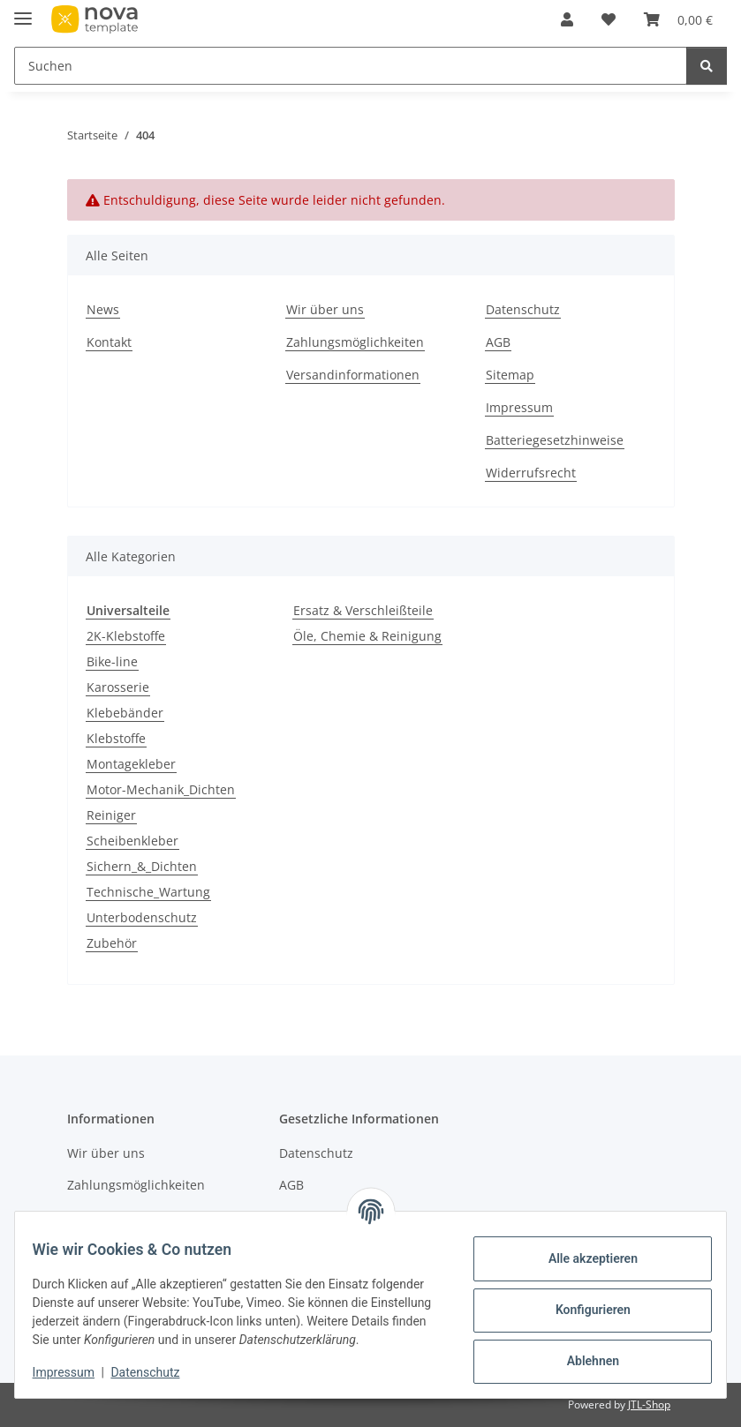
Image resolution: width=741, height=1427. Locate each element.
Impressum (74, 1374)
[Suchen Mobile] (350, 66)
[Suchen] (706, 66)
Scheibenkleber (132, 840)
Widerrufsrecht (531, 472)
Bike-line (112, 661)
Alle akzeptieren (581, 1250)
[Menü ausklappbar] (23, 11)
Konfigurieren (581, 1302)
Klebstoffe (116, 738)
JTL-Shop (649, 1404)
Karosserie (118, 687)
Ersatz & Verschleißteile (363, 610)
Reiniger (111, 815)
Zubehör (112, 943)
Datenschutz (156, 1374)
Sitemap (510, 374)
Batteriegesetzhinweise (555, 440)
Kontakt (109, 342)
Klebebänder (125, 712)
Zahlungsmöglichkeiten (355, 342)
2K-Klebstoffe (126, 635)
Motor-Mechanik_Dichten (161, 789)
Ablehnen (582, 1353)
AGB (498, 342)
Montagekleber (131, 763)
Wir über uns (325, 309)
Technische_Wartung (148, 891)
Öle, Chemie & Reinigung (367, 635)
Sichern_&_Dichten (142, 866)
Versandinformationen (353, 374)
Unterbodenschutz (142, 917)
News (103, 309)
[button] (567, 19)
